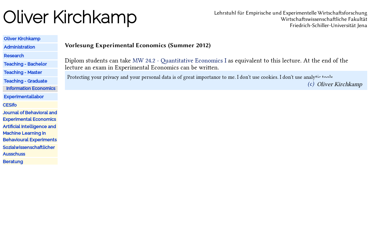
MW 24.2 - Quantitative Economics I (179, 60)
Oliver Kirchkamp (339, 83)
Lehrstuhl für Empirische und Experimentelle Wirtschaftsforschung (290, 13)
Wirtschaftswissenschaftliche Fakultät (324, 19)
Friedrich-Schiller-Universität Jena (328, 25)
